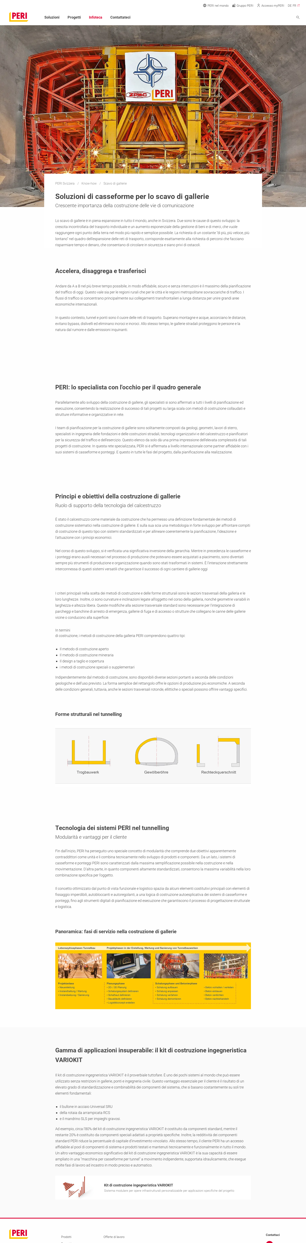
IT (298, 5)
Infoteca (95, 17)
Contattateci (120, 17)
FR (294, 5)
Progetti (74, 17)
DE (290, 5)
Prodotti (66, 1238)
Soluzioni (52, 17)
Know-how (89, 183)
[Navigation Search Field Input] (276, 17)
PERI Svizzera (65, 183)
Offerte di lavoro (113, 1238)
